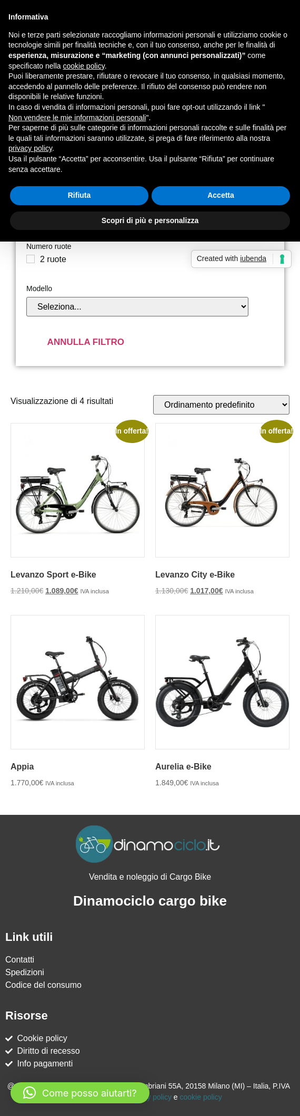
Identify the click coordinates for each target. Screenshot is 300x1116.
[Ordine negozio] (221, 405)
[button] (80, 1092)
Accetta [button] (220, 195)
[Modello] (137, 306)
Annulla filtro (85, 342)
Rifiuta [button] (79, 195)
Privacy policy (149, 1097)
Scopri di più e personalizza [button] (150, 220)
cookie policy (201, 1097)
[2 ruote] (30, 259)
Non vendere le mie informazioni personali (77, 117)
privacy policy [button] (30, 148)
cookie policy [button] (84, 66)
